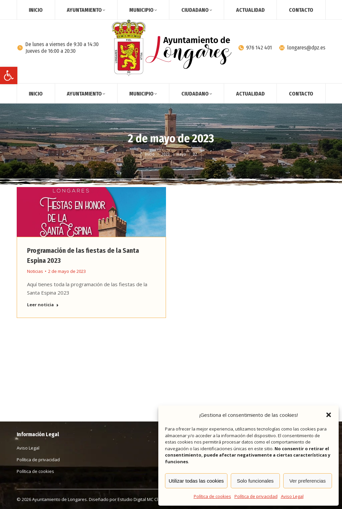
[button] (8, 75)
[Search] (276, 6)
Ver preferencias (307, 481)
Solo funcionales (255, 481)
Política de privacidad (256, 496)
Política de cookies (212, 496)
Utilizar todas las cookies (196, 481)
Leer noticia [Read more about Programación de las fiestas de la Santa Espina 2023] (43, 305)
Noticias (35, 271)
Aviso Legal (292, 496)
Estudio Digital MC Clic (139, 499)
